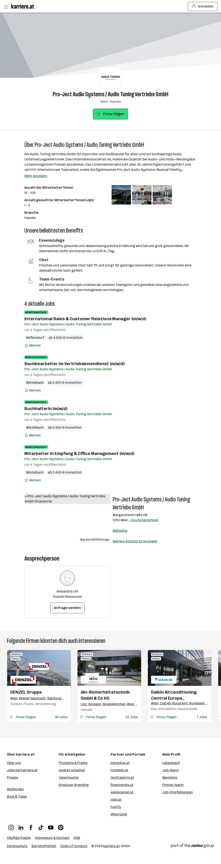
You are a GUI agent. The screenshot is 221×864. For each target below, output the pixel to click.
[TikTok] (41, 826)
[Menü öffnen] (6, 6)
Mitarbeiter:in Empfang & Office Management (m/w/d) (79, 453)
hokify (115, 807)
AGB (77, 838)
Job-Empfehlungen (177, 792)
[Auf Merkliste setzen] (32, 345)
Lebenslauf (171, 763)
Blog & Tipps (17, 796)
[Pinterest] (61, 826)
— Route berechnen (143, 520)
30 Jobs (61, 717)
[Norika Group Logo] (192, 847)
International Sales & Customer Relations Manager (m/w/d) (85, 318)
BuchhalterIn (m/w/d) (45, 408)
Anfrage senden (67, 608)
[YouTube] (51, 826)
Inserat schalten (72, 770)
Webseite (120, 531)
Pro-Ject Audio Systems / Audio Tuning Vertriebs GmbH (110, 94)
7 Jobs (202, 717)
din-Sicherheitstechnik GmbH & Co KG (105, 695)
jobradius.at (120, 763)
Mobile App (15, 789)
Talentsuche (69, 777)
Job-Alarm (170, 770)
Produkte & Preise (73, 763)
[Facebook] (31, 826)
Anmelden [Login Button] (202, 6)
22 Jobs (131, 717)
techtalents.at (122, 777)
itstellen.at (119, 770)
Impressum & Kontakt (52, 838)
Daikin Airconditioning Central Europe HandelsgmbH (174, 695)
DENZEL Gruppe (26, 692)
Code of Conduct (74, 846)
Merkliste (169, 777)
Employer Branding (74, 785)
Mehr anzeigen (35, 176)
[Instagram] (11, 826)
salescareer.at (122, 792)
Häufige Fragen (19, 838)
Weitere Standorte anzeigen (135, 541)
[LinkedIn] (21, 826)
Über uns (14, 763)
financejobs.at (122, 785)
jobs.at (116, 799)
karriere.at (111, 846)
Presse (12, 777)
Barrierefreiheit (44, 846)
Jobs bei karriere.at (22, 770)
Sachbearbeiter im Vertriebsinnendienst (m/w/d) (74, 363)
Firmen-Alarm (173, 785)
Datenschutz (17, 846)
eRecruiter (118, 814)
